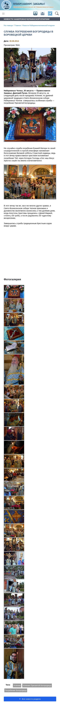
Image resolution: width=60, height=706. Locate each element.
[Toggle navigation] (3, 13)
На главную (8, 25)
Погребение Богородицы (16, 690)
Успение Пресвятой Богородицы (37, 685)
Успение (17, 685)
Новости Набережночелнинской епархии (38, 25)
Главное (17, 25)
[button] (57, 13)
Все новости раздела (30, 699)
